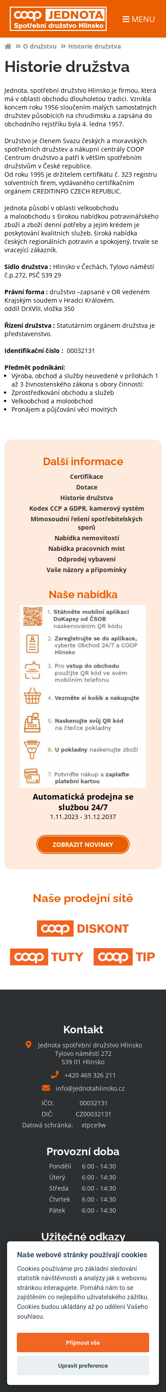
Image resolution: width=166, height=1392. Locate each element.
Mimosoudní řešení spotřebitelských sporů (87, 523)
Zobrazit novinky (83, 844)
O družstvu (40, 46)
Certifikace (86, 476)
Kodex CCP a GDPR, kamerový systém (86, 508)
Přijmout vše (83, 1342)
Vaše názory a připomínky (86, 569)
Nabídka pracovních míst (86, 548)
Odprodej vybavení (87, 559)
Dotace (86, 487)
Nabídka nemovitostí (86, 538)
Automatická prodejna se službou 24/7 (83, 801)
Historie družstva (86, 497)
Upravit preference (83, 1365)
